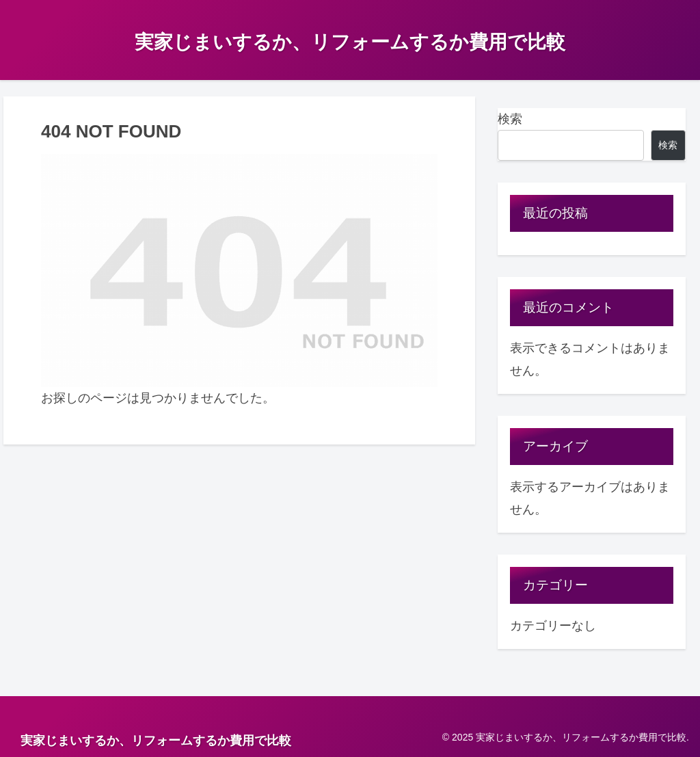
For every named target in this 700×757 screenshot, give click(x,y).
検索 (510, 119)
